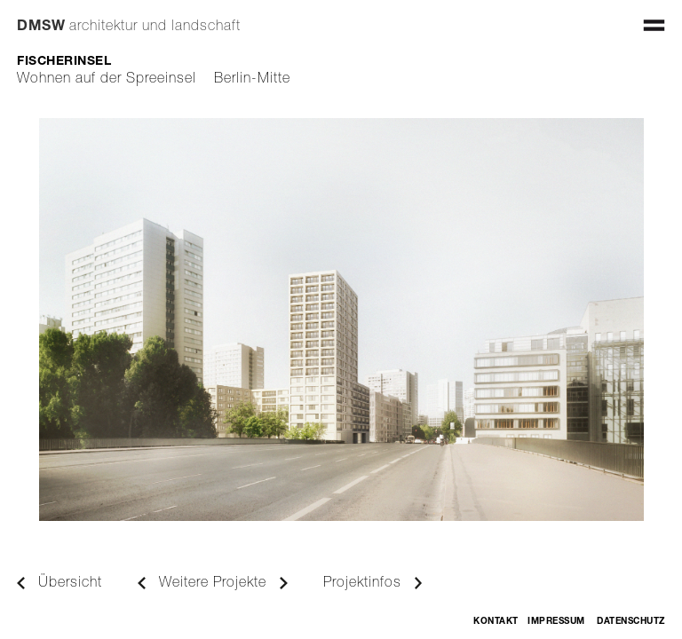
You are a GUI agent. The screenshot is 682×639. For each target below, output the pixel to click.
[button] (654, 22)
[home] (129, 18)
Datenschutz (631, 622)
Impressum (556, 622)
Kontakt (496, 622)
